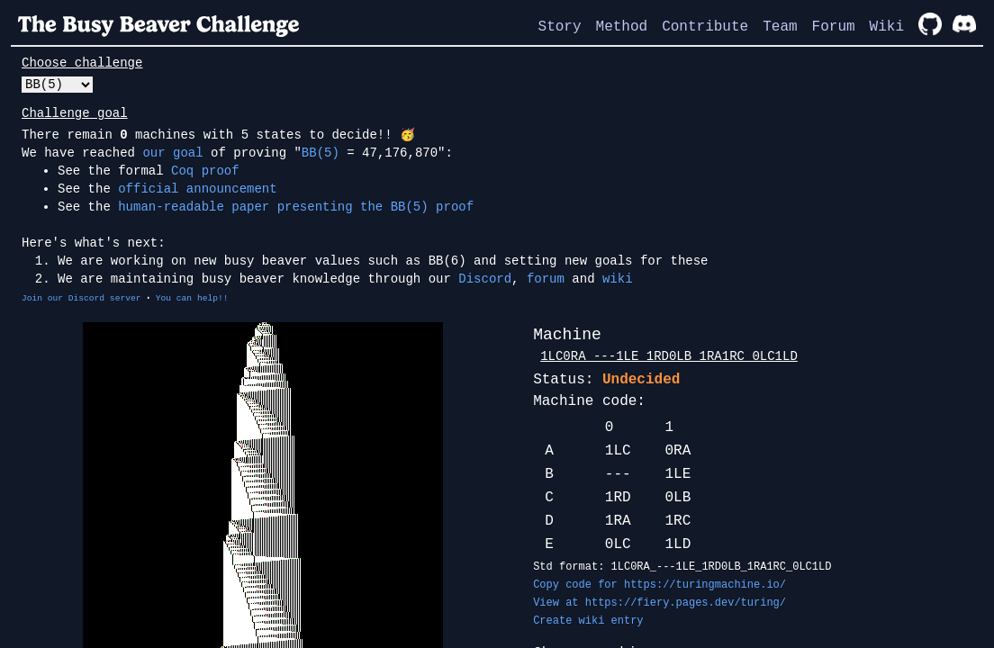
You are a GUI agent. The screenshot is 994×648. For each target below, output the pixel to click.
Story (560, 27)
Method (622, 27)
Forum (833, 27)
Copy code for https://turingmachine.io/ (659, 585)
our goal (172, 153)
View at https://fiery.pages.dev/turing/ (659, 603)
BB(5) (320, 153)
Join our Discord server (81, 298)
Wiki (887, 27)
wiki (617, 279)
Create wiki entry (588, 621)
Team (780, 27)
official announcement (197, 189)
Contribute (705, 27)
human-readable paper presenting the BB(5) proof (296, 207)
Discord (484, 279)
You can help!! (192, 298)
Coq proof (205, 171)
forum (546, 279)
